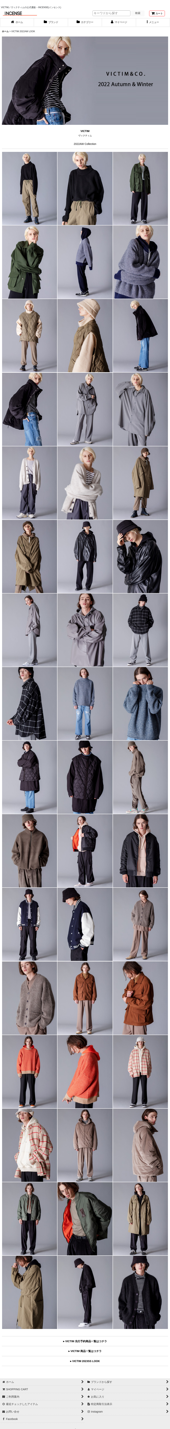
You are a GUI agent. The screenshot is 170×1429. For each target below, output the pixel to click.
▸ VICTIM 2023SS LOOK (85, 1361)
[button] (153, 22)
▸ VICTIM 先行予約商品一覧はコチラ (85, 1341)
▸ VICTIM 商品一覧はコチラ (84, 1351)
